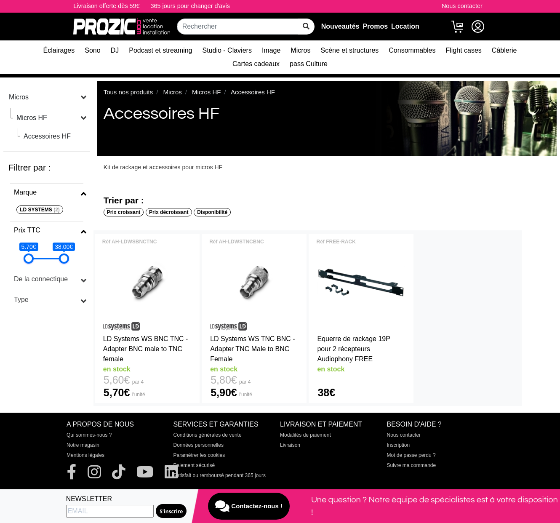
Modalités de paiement (305, 435)
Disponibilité (212, 212)
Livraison (290, 445)
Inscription (398, 445)
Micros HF (31, 117)
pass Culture (309, 63)
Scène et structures (349, 50)
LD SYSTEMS (40, 209)
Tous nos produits (128, 92)
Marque (25, 192)
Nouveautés (340, 26)
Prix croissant (123, 212)
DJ (115, 50)
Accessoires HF (47, 136)
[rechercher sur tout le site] (306, 27)
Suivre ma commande (411, 465)
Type (21, 299)
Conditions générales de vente (207, 435)
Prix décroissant (168, 212)
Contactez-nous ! (249, 506)
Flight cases (463, 50)
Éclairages (59, 50)
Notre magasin (83, 445)
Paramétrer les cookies (199, 455)
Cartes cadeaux (256, 63)
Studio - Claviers (227, 50)
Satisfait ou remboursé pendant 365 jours (219, 475)
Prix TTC (27, 230)
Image (271, 50)
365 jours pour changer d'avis (190, 6)
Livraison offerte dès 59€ (106, 6)
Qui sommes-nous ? (89, 435)
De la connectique (41, 279)
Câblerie (504, 50)
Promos (375, 26)
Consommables (412, 50)
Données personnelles (198, 445)
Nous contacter (462, 6)
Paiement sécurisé (194, 465)
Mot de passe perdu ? (411, 455)
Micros (300, 50)
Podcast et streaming (160, 50)
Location (405, 26)
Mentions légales (85, 455)
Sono (92, 50)
